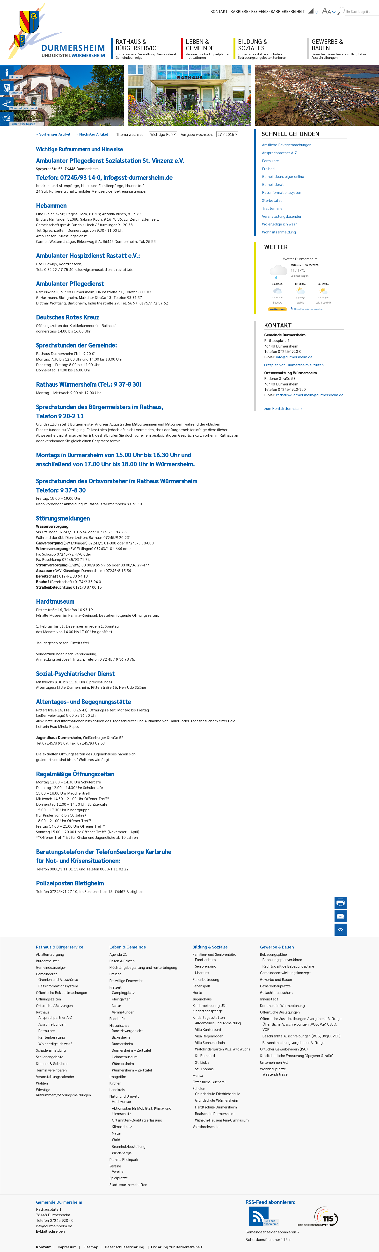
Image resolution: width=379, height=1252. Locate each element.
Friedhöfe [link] (117, 1018)
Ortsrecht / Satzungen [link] (54, 1005)
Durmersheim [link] (122, 1043)
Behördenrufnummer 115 (267, 1239)
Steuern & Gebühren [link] (52, 1063)
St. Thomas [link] (204, 1068)
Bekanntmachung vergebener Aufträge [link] (293, 1042)
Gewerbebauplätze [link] (275, 985)
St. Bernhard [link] (205, 1055)
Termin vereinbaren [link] (51, 1069)
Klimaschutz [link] (122, 1126)
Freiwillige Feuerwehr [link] (126, 980)
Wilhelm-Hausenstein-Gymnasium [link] (222, 1119)
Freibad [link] (115, 973)
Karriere (239, 11)
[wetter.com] (277, 310)
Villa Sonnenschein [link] (210, 1042)
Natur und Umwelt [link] (124, 1096)
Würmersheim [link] (123, 1063)
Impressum (67, 1246)
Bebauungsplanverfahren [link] (282, 959)
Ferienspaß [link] (201, 985)
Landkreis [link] (117, 1089)
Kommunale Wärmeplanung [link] (282, 1005)
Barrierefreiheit (288, 11)
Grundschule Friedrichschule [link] (217, 1093)
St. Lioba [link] (202, 1062)
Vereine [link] (118, 1171)
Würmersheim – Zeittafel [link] (132, 1069)
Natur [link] (116, 1005)
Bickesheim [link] (121, 1037)
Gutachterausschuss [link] (276, 992)
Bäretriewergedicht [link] (127, 1030)
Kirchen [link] (115, 1083)
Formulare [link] (46, 1030)
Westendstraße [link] (275, 1074)
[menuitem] (313, 11)
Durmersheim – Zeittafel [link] (131, 1050)
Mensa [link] (198, 1075)
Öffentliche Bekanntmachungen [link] (61, 992)
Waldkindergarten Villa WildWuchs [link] (222, 1048)
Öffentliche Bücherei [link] (209, 1081)
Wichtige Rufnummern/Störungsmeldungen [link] (63, 1092)
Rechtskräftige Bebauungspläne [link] (288, 966)
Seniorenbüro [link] (205, 966)
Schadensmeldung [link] (51, 1050)
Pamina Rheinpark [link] (123, 1159)
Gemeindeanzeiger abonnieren (271, 1231)
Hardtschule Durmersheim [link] (216, 1106)
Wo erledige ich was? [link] (55, 1043)
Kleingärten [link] (121, 998)
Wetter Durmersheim (300, 258)
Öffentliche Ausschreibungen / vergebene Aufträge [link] (301, 1018)
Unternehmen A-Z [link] (274, 1062)
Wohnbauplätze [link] (273, 1068)
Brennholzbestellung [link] (129, 1146)
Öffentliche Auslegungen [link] (280, 1011)
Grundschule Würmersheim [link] (216, 1100)
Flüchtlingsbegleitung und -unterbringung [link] (143, 967)
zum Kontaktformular (282, 408)
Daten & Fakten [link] (122, 960)
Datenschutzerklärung (124, 1246)
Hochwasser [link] (121, 1101)
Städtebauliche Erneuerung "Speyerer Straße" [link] (296, 1055)
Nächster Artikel (92, 134)
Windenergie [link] (122, 1152)
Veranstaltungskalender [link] (55, 1076)
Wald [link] (116, 1139)
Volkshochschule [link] (206, 1126)
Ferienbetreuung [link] (206, 979)
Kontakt (219, 11)
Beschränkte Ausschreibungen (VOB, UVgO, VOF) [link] (301, 1035)
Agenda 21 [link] (118, 954)
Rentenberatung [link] (51, 1037)
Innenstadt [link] (269, 998)
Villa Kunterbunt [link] (208, 1029)
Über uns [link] (202, 972)
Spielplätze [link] (118, 1177)
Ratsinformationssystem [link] (58, 985)
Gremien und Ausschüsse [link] (58, 979)
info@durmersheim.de (294, 356)
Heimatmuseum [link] (125, 1056)
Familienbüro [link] (205, 959)
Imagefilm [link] (117, 1076)
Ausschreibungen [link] (52, 1024)
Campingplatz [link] (123, 992)
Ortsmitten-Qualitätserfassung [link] (137, 1119)
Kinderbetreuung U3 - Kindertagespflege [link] (210, 1008)
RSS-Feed (259, 11)
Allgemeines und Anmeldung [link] (218, 1022)
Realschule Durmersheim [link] (214, 1113)
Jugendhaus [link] (202, 998)
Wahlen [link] (42, 1083)
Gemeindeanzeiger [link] (51, 967)
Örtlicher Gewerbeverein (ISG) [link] (284, 1048)
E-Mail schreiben (50, 1231)
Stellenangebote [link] (49, 1056)
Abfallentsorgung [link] (50, 954)
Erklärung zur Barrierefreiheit (177, 1246)
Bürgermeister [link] (47, 960)
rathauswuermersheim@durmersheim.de (309, 394)
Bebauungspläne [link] (273, 954)
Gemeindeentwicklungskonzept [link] (285, 972)
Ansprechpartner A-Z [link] (55, 1017)
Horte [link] (197, 992)
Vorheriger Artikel (53, 134)
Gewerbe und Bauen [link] (276, 979)
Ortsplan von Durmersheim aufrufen (294, 364)
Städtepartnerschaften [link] (128, 1184)
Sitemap (90, 1246)
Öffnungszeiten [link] (48, 998)
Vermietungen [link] (123, 1011)
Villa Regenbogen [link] (209, 1035)
